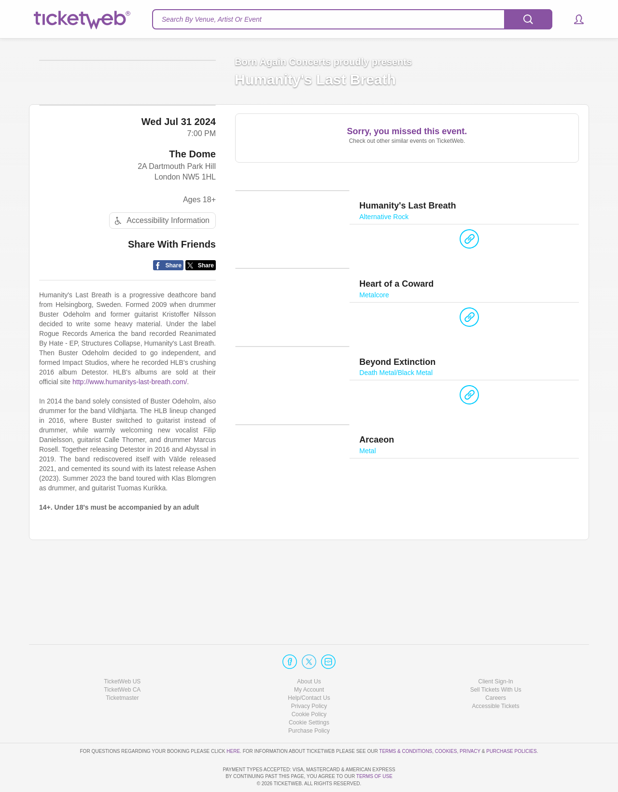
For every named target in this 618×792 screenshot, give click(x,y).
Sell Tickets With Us (495, 662)
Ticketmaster (122, 670)
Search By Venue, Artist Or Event (212, 19)
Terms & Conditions (405, 723)
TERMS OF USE (374, 776)
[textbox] (352, 19)
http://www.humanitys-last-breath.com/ (129, 455)
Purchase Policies (511, 723)
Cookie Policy (309, 686)
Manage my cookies (309, 695)
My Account (309, 662)
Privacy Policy (309, 678)
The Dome (192, 227)
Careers (495, 670)
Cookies (446, 723)
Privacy (470, 723)
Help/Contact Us (309, 670)
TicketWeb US (122, 653)
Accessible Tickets (496, 678)
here (233, 723)
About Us (309, 653)
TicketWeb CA (122, 662)
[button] (574, 19)
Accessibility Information (161, 294)
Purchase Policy (309, 703)
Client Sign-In (495, 653)
